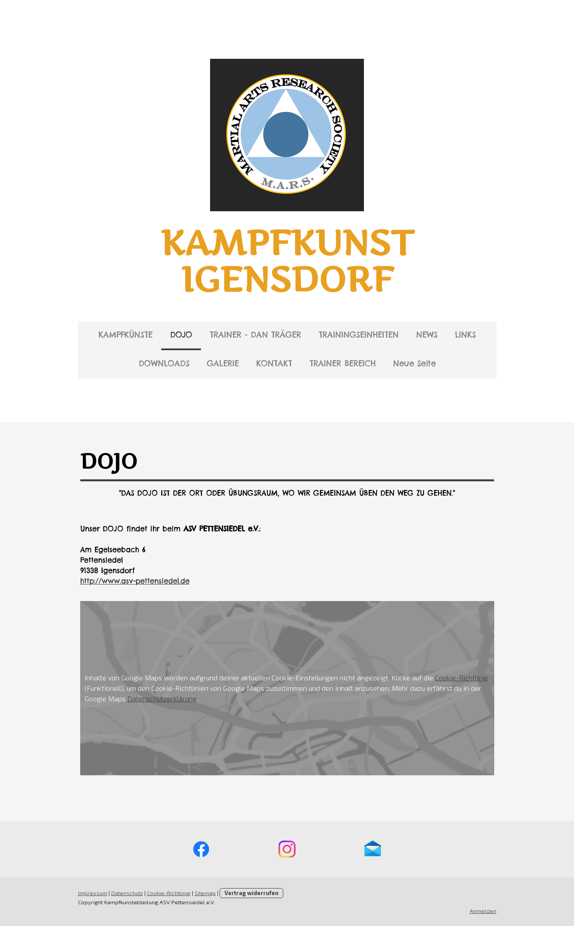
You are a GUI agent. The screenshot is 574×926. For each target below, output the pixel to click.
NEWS (427, 335)
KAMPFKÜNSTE (125, 335)
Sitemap (205, 892)
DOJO (181, 335)
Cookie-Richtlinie (461, 677)
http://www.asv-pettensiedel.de (135, 581)
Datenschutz (127, 892)
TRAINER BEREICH (342, 363)
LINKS (465, 335)
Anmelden (483, 910)
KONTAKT (274, 363)
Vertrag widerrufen (251, 892)
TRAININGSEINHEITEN (359, 335)
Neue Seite (414, 363)
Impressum (92, 892)
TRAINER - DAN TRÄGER (255, 335)
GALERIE (223, 363)
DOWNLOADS (164, 363)
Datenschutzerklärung (162, 698)
